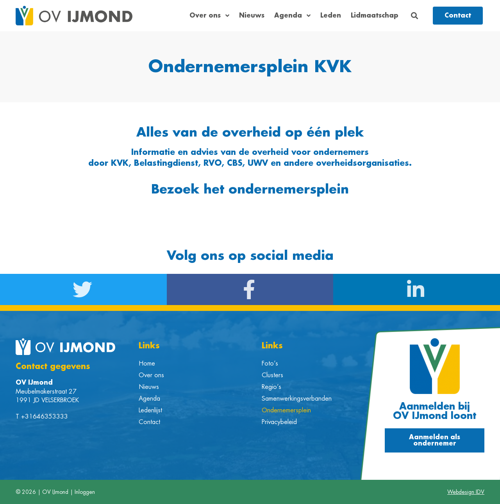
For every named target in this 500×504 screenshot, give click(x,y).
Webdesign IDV (465, 492)
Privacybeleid (279, 422)
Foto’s (270, 363)
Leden (330, 15)
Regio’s (271, 387)
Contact (149, 422)
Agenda (292, 16)
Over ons (209, 16)
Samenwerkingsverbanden (297, 399)
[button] (414, 15)
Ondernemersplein (286, 410)
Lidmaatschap (374, 15)
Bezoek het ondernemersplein (250, 189)
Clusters (272, 375)
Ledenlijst (150, 410)
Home (147, 363)
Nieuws (251, 15)
